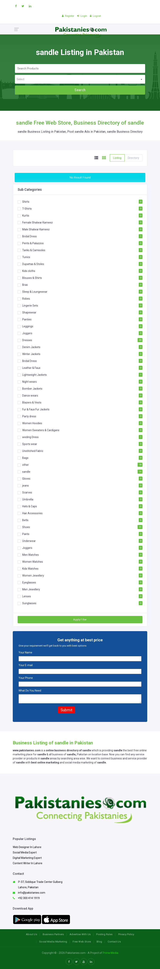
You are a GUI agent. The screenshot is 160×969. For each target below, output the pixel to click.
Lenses (26, 596)
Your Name (25, 652)
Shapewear (29, 312)
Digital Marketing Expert (27, 857)
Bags (25, 457)
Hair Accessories (32, 513)
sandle (26, 471)
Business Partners (53, 934)
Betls (25, 520)
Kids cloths (28, 270)
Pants (25, 534)
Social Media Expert (25, 852)
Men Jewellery (31, 589)
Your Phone (26, 677)
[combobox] (80, 79)
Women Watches (32, 561)
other (25, 464)
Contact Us (114, 941)
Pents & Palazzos (33, 243)
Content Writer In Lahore (27, 863)
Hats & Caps (29, 506)
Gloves (26, 478)
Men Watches (30, 554)
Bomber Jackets (32, 388)
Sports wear (29, 444)
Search (79, 90)
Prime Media (110, 952)
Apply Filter (80, 619)
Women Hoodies (32, 423)
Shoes (26, 527)
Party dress (29, 416)
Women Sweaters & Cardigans (40, 430)
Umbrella (27, 499)
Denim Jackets (31, 347)
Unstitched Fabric (32, 450)
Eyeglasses (29, 582)
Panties (26, 319)
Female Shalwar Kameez (37, 222)
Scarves (27, 492)
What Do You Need (30, 690)
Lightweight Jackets (34, 374)
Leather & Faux (31, 367)
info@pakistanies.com (29, 892)
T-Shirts (27, 208)
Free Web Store (82, 941)
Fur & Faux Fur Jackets (35, 409)
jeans (25, 485)
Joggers (27, 333)
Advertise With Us (80, 934)
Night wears (29, 381)
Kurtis (25, 215)
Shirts (25, 201)
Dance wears (30, 395)
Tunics (26, 257)
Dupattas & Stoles (33, 264)
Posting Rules (104, 934)
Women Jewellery (33, 575)
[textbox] (80, 79)
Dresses (27, 340)
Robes (26, 298)
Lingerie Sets (30, 305)
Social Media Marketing (53, 941)
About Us (31, 934)
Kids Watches (30, 568)
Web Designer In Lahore (27, 847)
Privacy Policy (126, 934)
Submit (66, 710)
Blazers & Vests (31, 402)
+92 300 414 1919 (26, 898)
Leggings (27, 326)
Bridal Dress (29, 236)
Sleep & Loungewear (34, 291)
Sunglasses (29, 603)
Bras (25, 284)
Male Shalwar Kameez (36, 229)
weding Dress (30, 437)
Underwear (29, 540)
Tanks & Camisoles (33, 250)
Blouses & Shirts (32, 277)
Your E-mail (26, 665)
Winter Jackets (31, 354)
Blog (99, 941)
